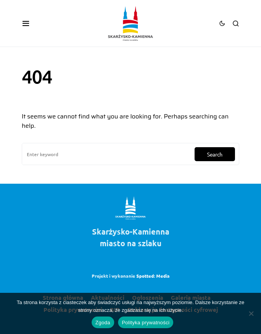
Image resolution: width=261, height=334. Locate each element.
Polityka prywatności (146, 322)
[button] (26, 23)
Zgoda (103, 322)
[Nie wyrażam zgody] (251, 313)
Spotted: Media (153, 276)
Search (215, 154)
